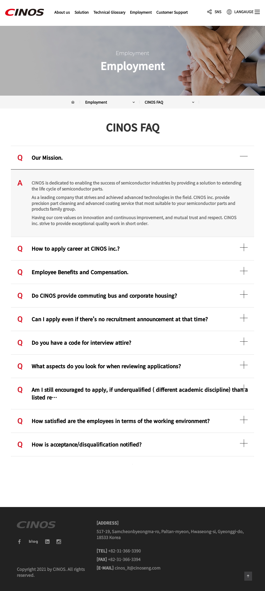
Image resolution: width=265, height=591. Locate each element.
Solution (82, 12)
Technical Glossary (109, 12)
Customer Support (172, 12)
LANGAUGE (243, 11)
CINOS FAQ (170, 102)
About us (62, 12)
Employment (141, 12)
